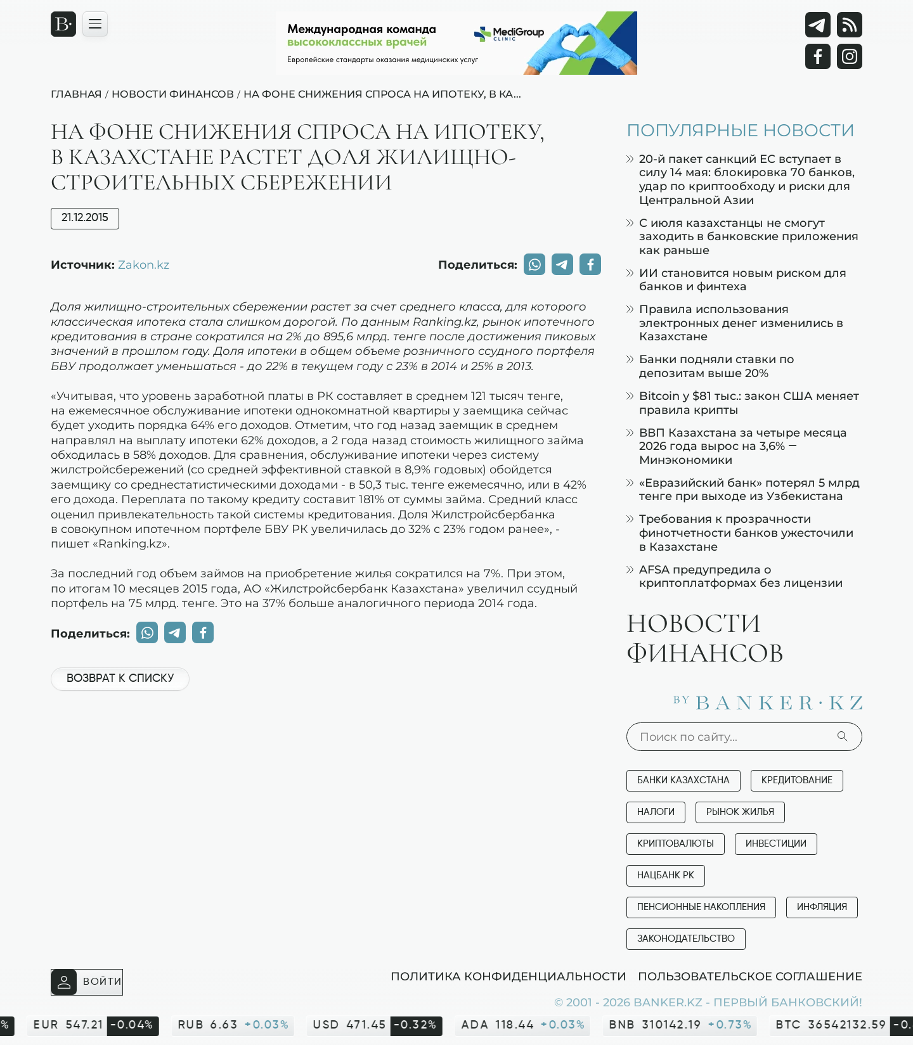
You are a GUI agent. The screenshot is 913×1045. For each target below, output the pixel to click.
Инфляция (822, 907)
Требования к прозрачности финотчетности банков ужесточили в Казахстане (739, 532)
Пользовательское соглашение (750, 976)
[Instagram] (849, 56)
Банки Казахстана (683, 780)
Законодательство (686, 939)
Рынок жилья (740, 812)
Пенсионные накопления (701, 907)
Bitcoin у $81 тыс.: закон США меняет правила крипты (742, 402)
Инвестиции (776, 844)
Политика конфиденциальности (508, 976)
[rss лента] (849, 24)
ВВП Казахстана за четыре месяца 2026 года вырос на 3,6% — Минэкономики (736, 446)
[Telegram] (818, 24)
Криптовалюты (675, 844)
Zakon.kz (143, 264)
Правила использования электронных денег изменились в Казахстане (734, 322)
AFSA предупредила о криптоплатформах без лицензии (734, 576)
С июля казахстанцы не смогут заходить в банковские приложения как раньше (742, 236)
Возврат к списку (120, 678)
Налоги (656, 812)
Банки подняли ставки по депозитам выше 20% (710, 366)
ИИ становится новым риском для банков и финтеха (736, 279)
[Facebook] (818, 56)
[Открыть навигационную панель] (95, 24)
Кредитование (796, 780)
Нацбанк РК (665, 875)
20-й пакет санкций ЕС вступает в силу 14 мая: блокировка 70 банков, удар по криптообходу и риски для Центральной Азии (740, 179)
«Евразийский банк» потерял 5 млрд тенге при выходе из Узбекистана (743, 489)
